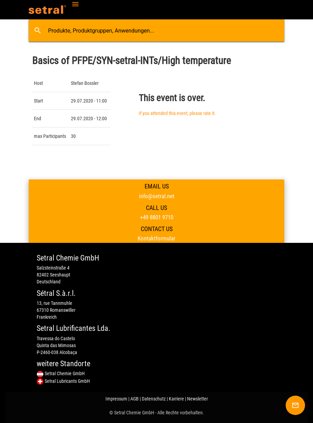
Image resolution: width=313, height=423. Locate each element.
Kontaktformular (156, 238)
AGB (134, 399)
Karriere (176, 399)
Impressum (116, 399)
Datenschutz (154, 399)
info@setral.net (156, 196)
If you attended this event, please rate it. (177, 113)
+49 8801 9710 (156, 217)
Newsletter (197, 399)
